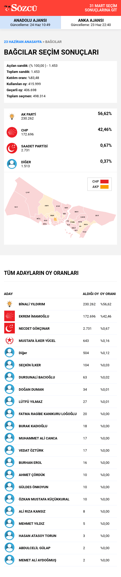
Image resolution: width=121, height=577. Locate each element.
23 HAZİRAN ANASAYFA (23, 42)
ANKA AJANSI (91, 22)
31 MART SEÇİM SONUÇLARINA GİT (101, 8)
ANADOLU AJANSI (30, 22)
